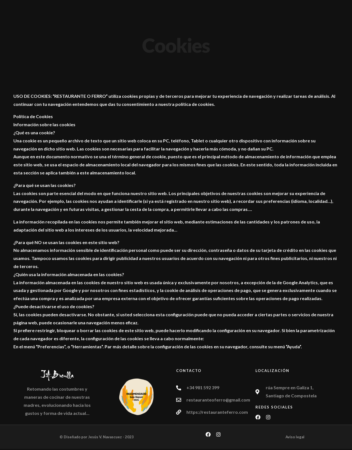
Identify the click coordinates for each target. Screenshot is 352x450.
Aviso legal (294, 437)
